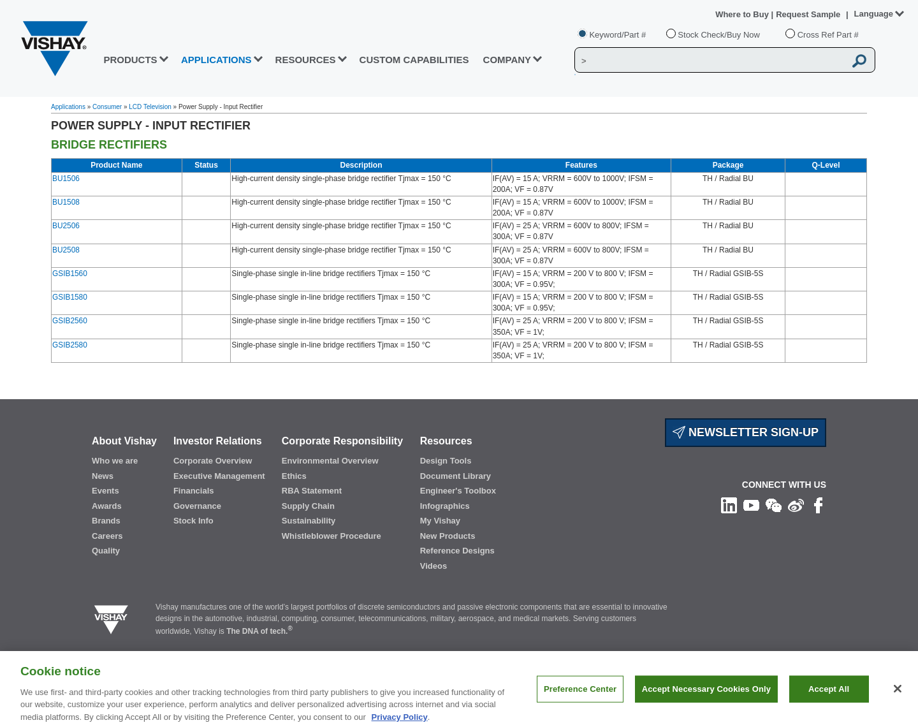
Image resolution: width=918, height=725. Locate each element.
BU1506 (66, 178)
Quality (106, 550)
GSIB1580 (69, 297)
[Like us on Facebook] (818, 505)
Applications (68, 106)
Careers (107, 536)
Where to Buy (743, 14)
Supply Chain (308, 506)
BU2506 (66, 225)
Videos (433, 566)
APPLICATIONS (216, 59)
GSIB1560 (69, 273)
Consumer (107, 106)
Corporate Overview (212, 460)
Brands (106, 520)
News (102, 476)
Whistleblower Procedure (331, 536)
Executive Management (219, 476)
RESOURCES (305, 59)
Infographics (445, 506)
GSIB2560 (69, 320)
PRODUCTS (130, 59)
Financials (193, 490)
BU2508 (66, 249)
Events (105, 490)
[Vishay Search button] (859, 60)
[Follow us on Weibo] (796, 505)
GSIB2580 (69, 345)
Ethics (294, 476)
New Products (448, 536)
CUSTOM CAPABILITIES (414, 59)
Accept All (828, 699)
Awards (107, 506)
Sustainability (309, 520)
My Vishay (440, 520)
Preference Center (580, 699)
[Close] (898, 699)
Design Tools (446, 460)
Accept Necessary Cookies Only (706, 699)
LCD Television (150, 106)
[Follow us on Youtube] (751, 505)
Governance (197, 506)
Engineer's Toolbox (458, 490)
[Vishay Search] (710, 60)
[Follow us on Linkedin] (729, 505)
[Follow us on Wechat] (774, 505)
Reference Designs (457, 550)
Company (507, 59)
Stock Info (193, 520)
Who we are (115, 460)
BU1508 (66, 202)
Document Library (455, 476)
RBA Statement (312, 490)
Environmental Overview (330, 460)
